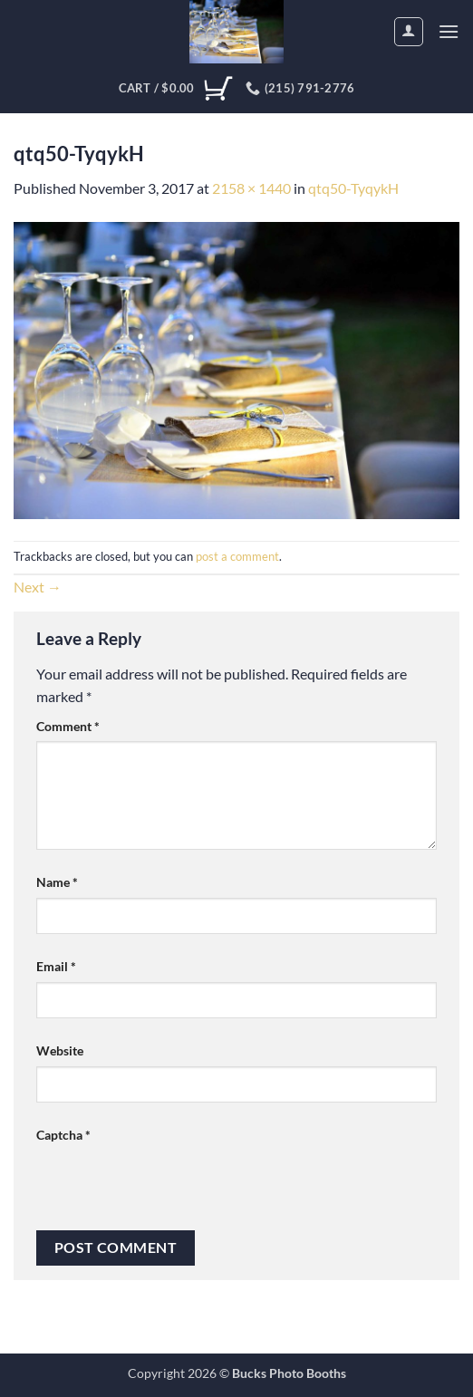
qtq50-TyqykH (353, 188)
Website (59, 1050)
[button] (448, 31)
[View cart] (176, 88)
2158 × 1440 (251, 188)
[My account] (408, 31)
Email (56, 966)
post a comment (237, 556)
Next (38, 586)
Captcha (63, 1134)
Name (57, 882)
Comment (68, 726)
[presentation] (174, 1186)
